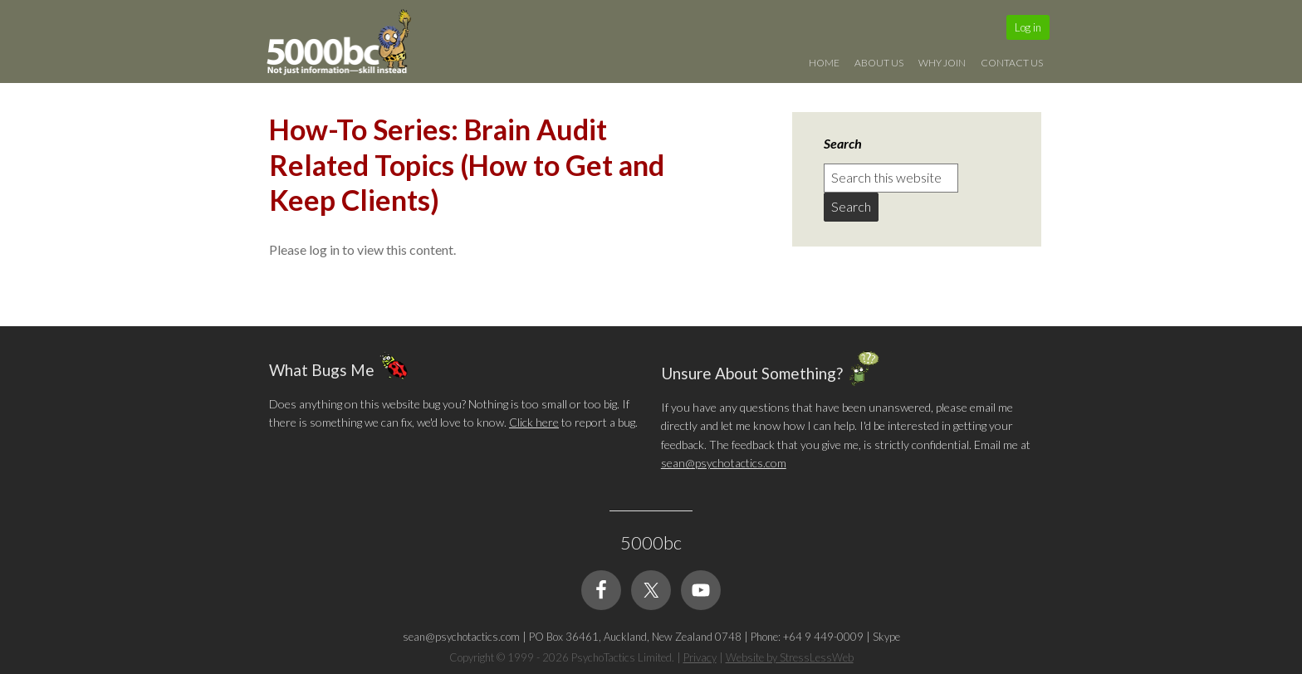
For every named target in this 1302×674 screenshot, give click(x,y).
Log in (1028, 27)
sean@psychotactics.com (723, 463)
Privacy (700, 657)
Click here (534, 422)
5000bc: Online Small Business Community (348, 45)
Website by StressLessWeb (790, 657)
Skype (886, 636)
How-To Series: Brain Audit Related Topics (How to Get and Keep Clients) (466, 164)
